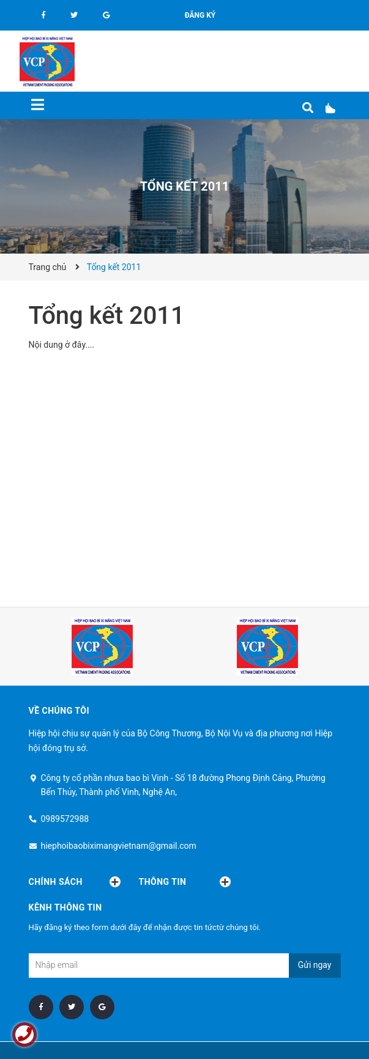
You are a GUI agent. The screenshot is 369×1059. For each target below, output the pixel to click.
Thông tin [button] (185, 881)
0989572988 (65, 819)
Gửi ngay (315, 965)
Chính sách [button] (75, 881)
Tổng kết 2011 (107, 315)
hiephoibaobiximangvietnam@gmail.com (118, 846)
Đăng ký (200, 15)
